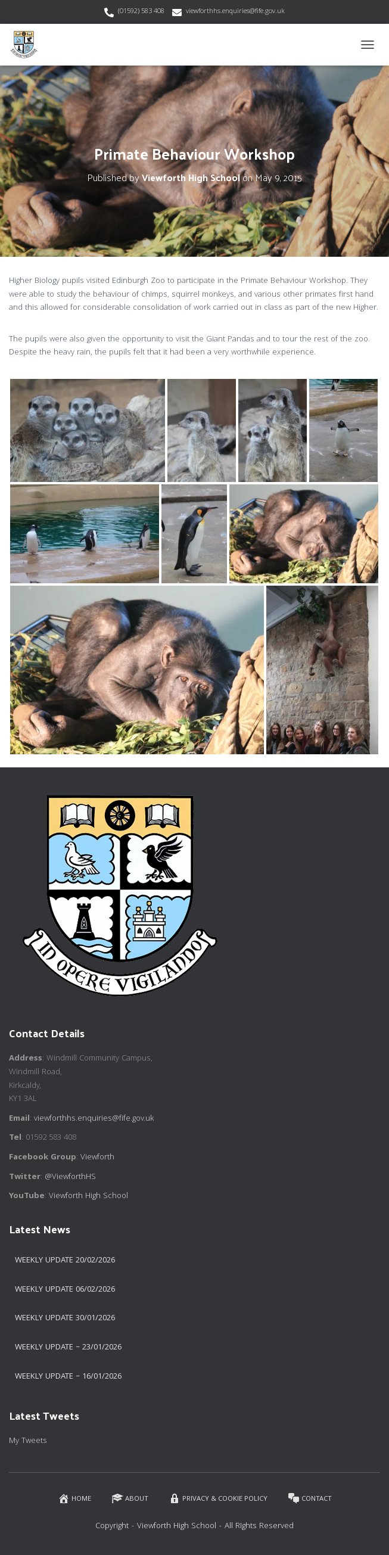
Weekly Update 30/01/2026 (65, 1318)
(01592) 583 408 (141, 11)
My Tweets (28, 1441)
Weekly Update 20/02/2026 (65, 1260)
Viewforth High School (88, 1196)
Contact (310, 1498)
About (129, 1498)
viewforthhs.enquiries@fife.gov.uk (235, 11)
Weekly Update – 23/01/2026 (68, 1347)
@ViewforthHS (70, 1177)
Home (74, 1498)
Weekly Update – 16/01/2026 (68, 1376)
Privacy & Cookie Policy (218, 1498)
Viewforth (97, 1157)
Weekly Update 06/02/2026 (65, 1289)
